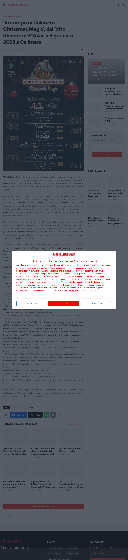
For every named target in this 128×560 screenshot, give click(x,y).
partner (30, 265)
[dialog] (64, 280)
